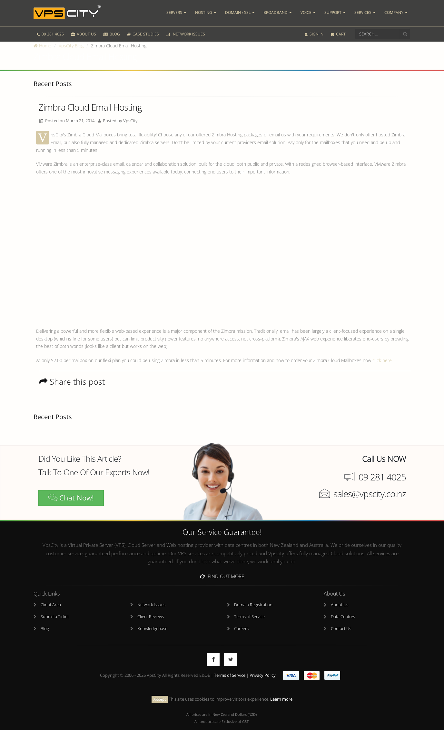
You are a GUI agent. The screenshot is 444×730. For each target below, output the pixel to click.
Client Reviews (150, 610)
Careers (241, 622)
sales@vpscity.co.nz (369, 494)
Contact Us (341, 622)
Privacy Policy (263, 668)
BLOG (111, 28)
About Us (339, 598)
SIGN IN (314, 28)
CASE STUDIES (143, 28)
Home (42, 46)
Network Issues (151, 598)
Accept (159, 692)
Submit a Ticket (55, 610)
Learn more (281, 692)
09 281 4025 (50, 28)
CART (338, 28)
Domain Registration (253, 598)
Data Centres (343, 610)
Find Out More (222, 569)
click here (382, 360)
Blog (45, 622)
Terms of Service (249, 610)
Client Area (51, 598)
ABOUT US (83, 28)
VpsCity (130, 120)
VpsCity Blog (71, 46)
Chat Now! (71, 498)
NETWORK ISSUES (185, 28)
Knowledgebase (152, 622)
